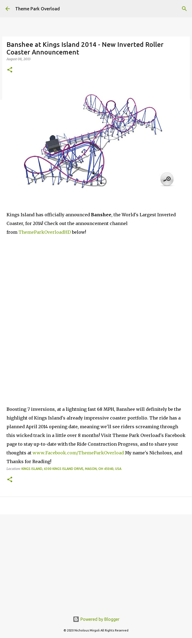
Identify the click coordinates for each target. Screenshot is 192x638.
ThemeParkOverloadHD (44, 232)
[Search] (184, 8)
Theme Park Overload (37, 8)
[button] (10, 70)
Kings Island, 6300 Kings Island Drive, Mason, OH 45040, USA (71, 468)
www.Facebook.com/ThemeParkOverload (78, 452)
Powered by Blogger (96, 619)
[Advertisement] (96, 560)
